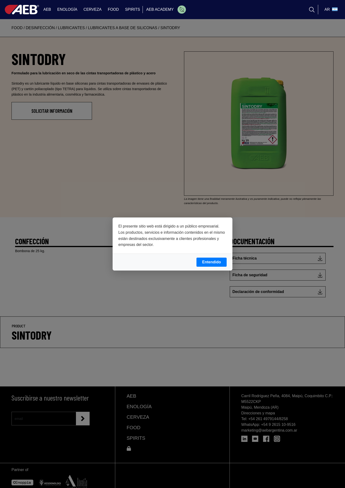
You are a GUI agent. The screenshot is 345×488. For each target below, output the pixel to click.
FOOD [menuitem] (113, 9)
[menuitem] (182, 9)
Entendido (211, 262)
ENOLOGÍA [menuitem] (67, 9)
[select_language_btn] (330, 9)
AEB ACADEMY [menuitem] (160, 9)
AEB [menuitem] (47, 9)
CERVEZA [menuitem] (93, 9)
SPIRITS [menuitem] (132, 9)
